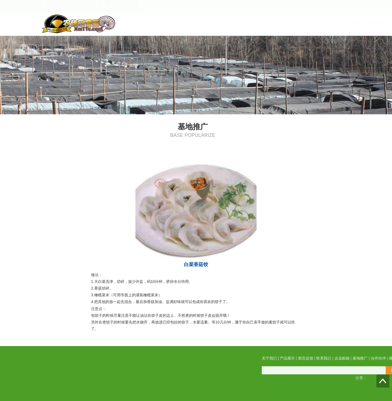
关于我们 (163, 24)
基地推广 (292, 24)
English (330, 6)
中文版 (316, 6)
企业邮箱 (266, 24)
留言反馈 (214, 24)
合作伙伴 (318, 24)
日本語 (343, 6)
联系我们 (240, 24)
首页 (141, 24)
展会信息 (344, 24)
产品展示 (189, 24)
